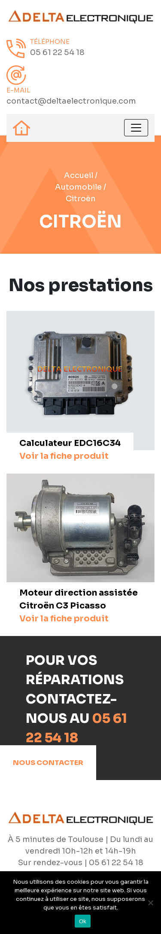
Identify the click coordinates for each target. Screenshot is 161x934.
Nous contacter (48, 762)
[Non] (150, 902)
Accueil (78, 175)
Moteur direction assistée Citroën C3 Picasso (78, 605)
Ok (82, 921)
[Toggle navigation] (136, 127)
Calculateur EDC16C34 (70, 449)
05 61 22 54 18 (57, 52)
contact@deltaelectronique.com (71, 101)
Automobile (78, 187)
